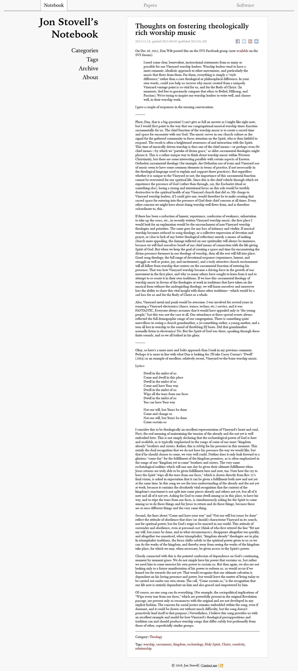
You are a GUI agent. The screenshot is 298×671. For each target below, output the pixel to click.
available (242, 51)
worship (149, 644)
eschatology (195, 644)
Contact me (209, 665)
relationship (143, 648)
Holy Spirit (212, 644)
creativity (238, 644)
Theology (155, 637)
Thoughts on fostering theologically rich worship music (192, 30)
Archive (88, 69)
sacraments (164, 644)
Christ (226, 644)
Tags (92, 60)
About (90, 78)
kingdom (179, 644)
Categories (84, 51)
